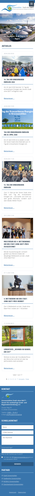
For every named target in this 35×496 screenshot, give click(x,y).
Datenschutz (22, 492)
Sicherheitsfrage (7, 447)
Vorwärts (22, 379)
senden (17, 464)
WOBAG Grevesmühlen (11, 481)
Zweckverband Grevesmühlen (13, 484)
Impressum (12, 492)
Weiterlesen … (9, 98)
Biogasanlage (10, 38)
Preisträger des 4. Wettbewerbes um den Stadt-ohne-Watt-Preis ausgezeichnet (17, 244)
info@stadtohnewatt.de (14, 415)
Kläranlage (16, 38)
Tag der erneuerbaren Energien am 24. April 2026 (16, 133)
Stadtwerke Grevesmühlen (12, 478)
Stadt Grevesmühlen (10, 476)
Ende (27, 379)
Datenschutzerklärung (21, 457)
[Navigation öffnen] (31, 3)
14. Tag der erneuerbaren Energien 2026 (14, 80)
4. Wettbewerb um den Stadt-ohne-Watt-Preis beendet (15, 300)
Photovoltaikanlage (11, 38)
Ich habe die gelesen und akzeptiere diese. (18, 458)
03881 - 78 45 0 (12, 413)
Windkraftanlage (15, 38)
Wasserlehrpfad (13, 38)
